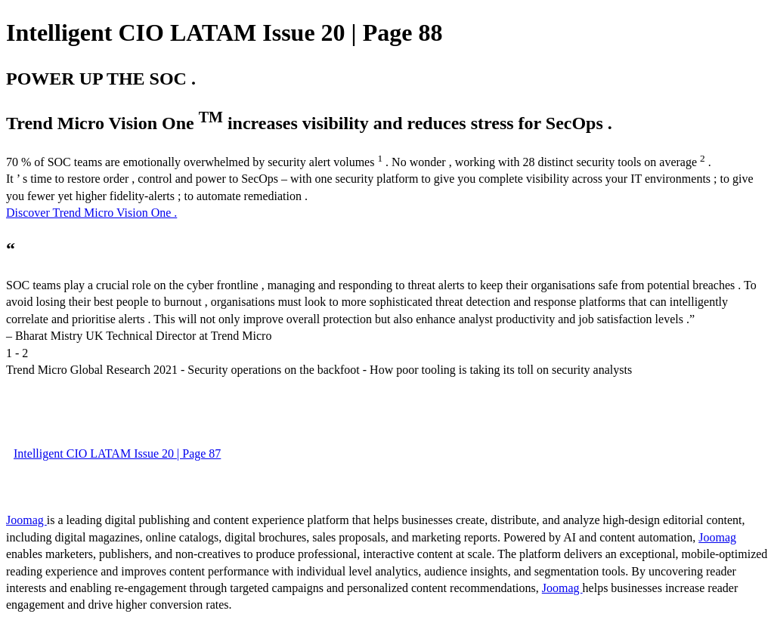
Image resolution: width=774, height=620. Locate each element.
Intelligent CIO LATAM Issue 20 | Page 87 (117, 453)
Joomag (26, 520)
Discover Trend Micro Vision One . (91, 212)
